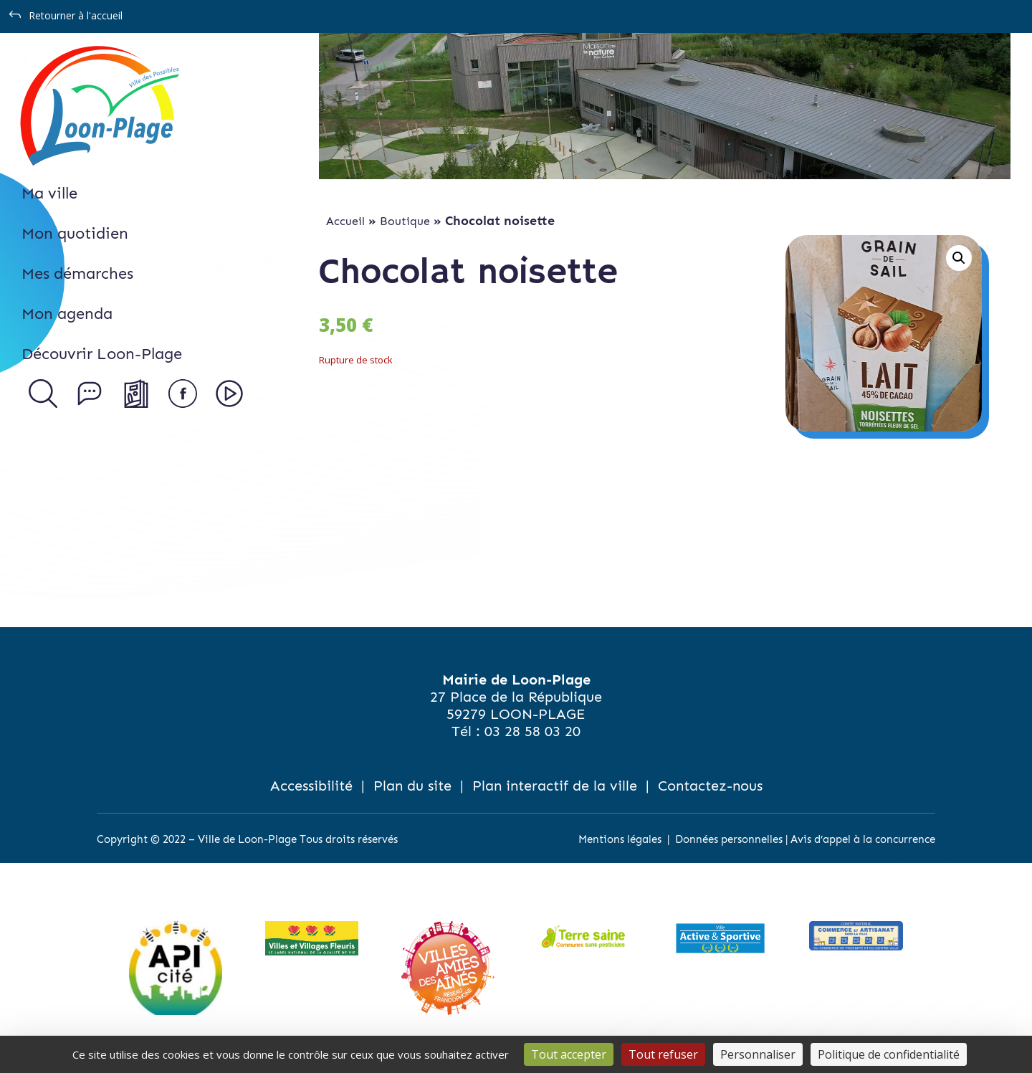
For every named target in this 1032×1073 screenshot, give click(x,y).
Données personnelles (729, 839)
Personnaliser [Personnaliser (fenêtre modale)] (758, 1054)
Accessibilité (311, 785)
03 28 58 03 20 (532, 731)
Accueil (345, 221)
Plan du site (412, 785)
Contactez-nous (710, 785)
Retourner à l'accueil (76, 15)
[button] (959, 258)
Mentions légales (619, 839)
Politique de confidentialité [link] (889, 1054)
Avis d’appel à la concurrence (862, 839)
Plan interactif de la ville (554, 785)
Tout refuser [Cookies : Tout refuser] (663, 1054)
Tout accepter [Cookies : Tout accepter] (568, 1054)
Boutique (405, 221)
